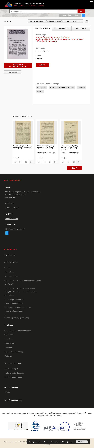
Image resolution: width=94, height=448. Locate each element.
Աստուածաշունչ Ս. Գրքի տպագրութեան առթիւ (23, 147)
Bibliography (41, 87)
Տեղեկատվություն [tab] (61, 28)
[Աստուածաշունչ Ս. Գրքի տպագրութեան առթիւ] (23, 132)
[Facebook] (6, 233)
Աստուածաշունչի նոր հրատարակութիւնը (45, 147)
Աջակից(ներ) (9, 343)
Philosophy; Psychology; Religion (62, 87)
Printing (39, 91)
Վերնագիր (8, 335)
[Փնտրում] (81, 11)
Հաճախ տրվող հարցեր (14, 373)
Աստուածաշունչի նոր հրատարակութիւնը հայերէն (69, 147)
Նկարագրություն (11, 369)
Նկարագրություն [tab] (42, 28)
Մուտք (7, 392)
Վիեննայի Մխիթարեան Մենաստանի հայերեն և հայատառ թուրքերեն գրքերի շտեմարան (20, 291)
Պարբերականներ (11, 276)
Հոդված (39, 58)
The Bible (81, 87)
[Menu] (91, 2)
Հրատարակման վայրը (13, 352)
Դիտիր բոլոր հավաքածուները (16, 318)
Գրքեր (7, 268)
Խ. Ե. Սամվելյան (42, 51)
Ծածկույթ (8, 356)
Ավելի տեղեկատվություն (64, 442)
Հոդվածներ (9, 272)
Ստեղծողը (8, 339)
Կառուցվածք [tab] (81, 28)
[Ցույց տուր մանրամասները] (31, 162)
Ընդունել (81, 442)
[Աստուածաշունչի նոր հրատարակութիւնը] (47, 132)
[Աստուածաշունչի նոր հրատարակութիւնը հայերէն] (71, 132)
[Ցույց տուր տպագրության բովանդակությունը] (26, 162)
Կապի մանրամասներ (13, 377)
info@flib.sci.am (11, 218)
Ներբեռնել (11, 72)
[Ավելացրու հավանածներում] (86, 21)
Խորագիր (8, 347)
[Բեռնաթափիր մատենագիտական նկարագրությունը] (20, 162)
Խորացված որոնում (70, 15)
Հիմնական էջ (9, 255)
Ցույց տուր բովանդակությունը (18, 65)
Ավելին (74, 168)
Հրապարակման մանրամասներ (17, 330)
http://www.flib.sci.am (13, 229)
